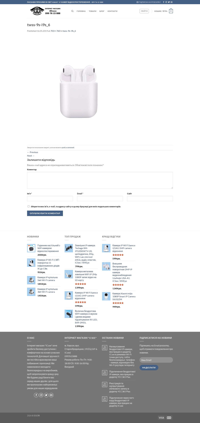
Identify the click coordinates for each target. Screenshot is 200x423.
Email (80, 193)
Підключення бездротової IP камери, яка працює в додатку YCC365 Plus (122, 374)
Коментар (32, 169)
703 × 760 (55, 30)
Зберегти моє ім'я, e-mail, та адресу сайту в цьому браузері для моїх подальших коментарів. (76, 206)
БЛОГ (101, 11)
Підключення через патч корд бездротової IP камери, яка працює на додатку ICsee (121, 401)
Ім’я (29, 193)
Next (31, 155)
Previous (32, 152)
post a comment (68, 147)
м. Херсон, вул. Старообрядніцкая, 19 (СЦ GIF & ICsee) (81, 349)
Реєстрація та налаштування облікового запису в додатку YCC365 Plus (119, 387)
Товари (92, 11)
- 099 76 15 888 (96, 2)
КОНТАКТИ (112, 11)
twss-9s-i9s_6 (69, 30)
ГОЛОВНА (81, 11)
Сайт (129, 193)
